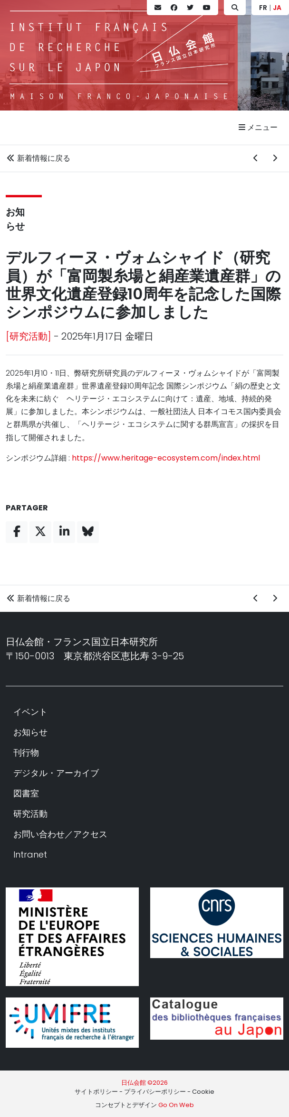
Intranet (30, 854)
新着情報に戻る (38, 158)
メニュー (258, 127)
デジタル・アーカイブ (56, 773)
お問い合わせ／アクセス (60, 834)
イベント (30, 712)
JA (277, 7)
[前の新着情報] (255, 158)
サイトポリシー (96, 1091)
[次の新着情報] (274, 158)
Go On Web (176, 1104)
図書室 (26, 793)
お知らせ (30, 732)
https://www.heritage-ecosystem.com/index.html (166, 457)
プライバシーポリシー (155, 1091)
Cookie (203, 1091)
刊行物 (26, 752)
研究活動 (30, 814)
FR (263, 7)
